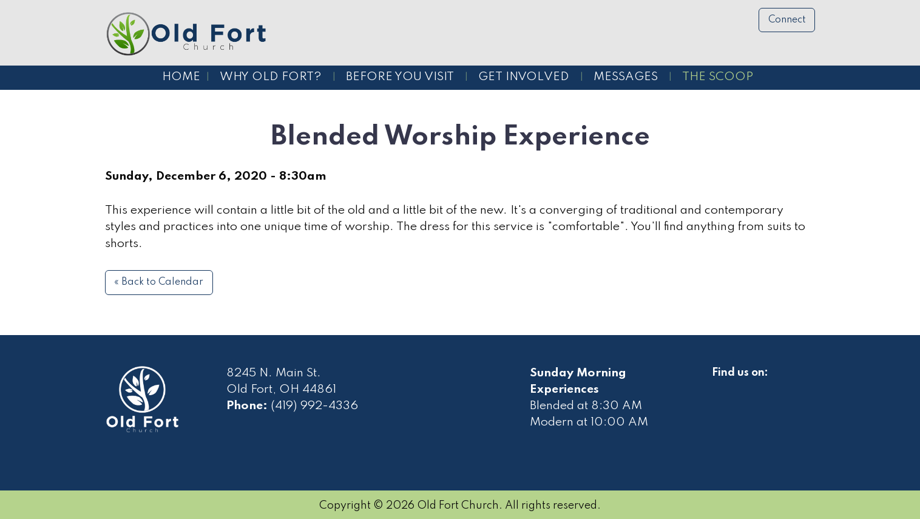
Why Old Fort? (271, 77)
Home (181, 77)
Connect (787, 20)
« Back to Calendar (158, 282)
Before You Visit (400, 77)
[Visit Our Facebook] (721, 386)
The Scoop (717, 77)
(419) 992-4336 (314, 406)
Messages (626, 77)
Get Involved (523, 77)
